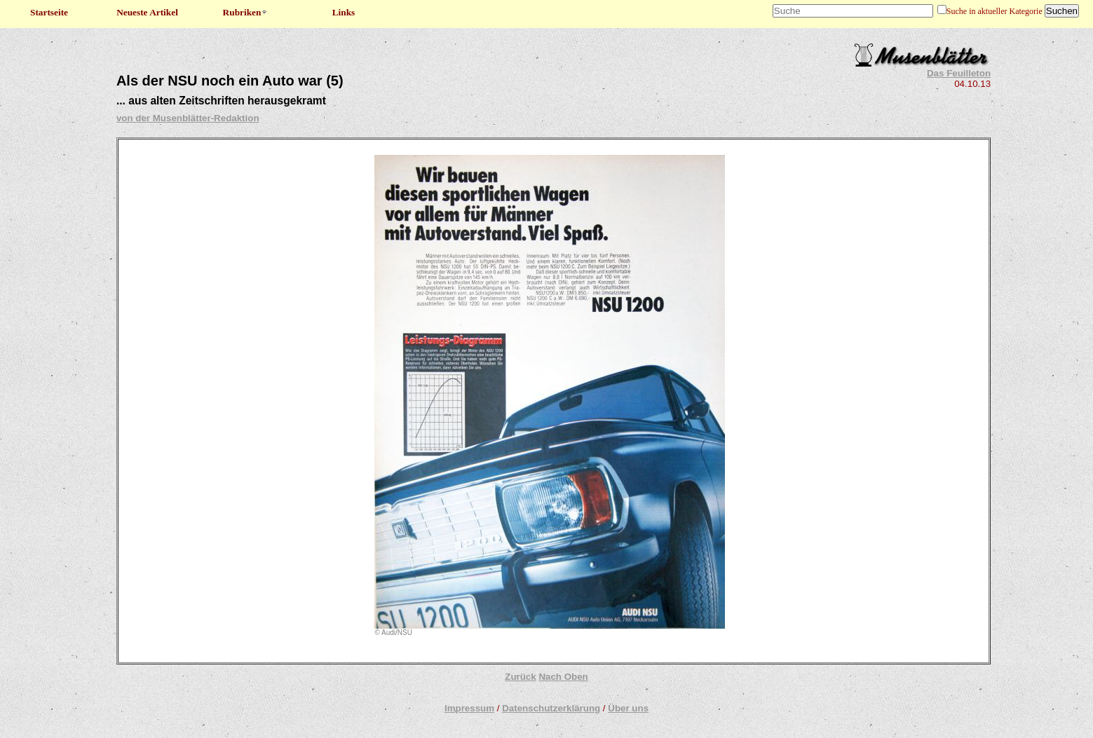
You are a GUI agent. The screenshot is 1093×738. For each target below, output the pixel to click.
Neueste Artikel (147, 12)
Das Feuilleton (959, 73)
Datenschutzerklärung (551, 708)
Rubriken (246, 12)
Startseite (49, 12)
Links (343, 12)
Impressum (469, 708)
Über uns (628, 708)
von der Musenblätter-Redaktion (187, 118)
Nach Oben (563, 676)
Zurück (520, 676)
